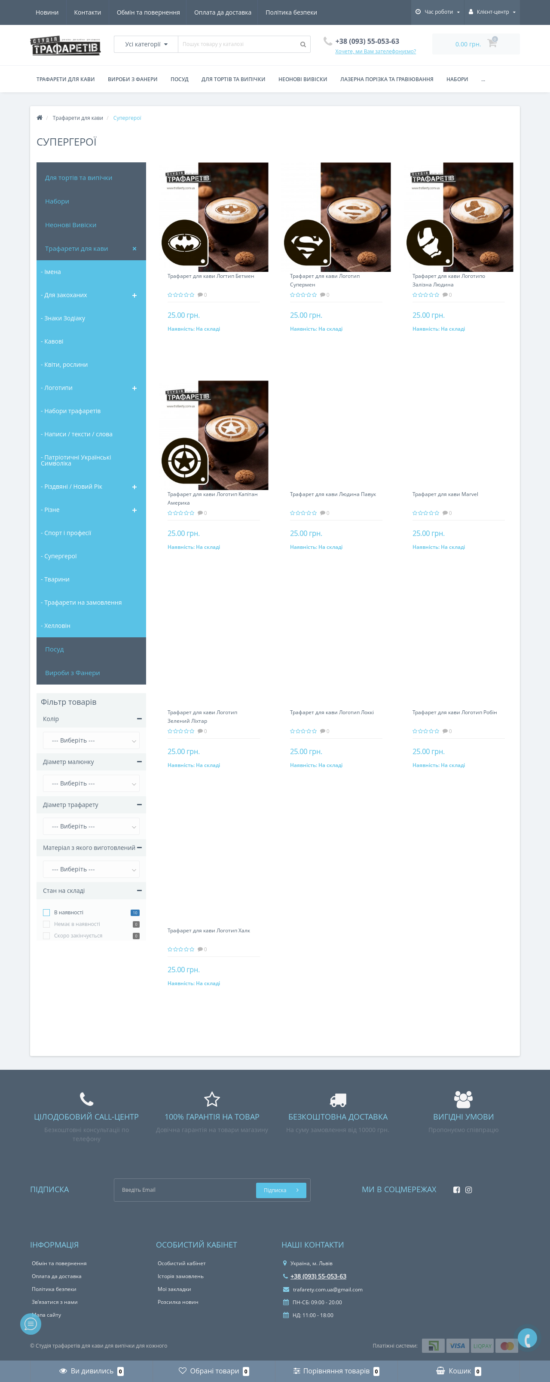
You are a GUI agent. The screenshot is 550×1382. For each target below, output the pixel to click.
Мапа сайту (46, 1314)
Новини (265, 12)
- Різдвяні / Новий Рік (71, 486)
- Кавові (52, 341)
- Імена (51, 272)
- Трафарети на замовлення (81, 602)
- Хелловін (55, 625)
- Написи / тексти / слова (77, 434)
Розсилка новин (178, 1302)
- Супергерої (59, 556)
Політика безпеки (213, 12)
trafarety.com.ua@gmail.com (323, 1289)
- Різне (50, 509)
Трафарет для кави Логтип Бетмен (211, 276)
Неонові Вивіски (70, 224)
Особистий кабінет (182, 1263)
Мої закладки (174, 1289)
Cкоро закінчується (78, 935)
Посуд (180, 79)
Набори (457, 79)
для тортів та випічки (234, 79)
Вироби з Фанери (72, 672)
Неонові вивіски (302, 79)
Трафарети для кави (66, 79)
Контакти (306, 12)
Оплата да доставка (142, 12)
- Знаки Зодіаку (63, 318)
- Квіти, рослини (64, 364)
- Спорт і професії (66, 533)
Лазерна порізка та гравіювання (387, 79)
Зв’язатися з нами (55, 1302)
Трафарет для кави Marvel (445, 494)
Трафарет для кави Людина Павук (333, 494)
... (483, 79)
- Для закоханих (64, 295)
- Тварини (55, 579)
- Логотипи (57, 388)
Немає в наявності (77, 924)
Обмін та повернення (67, 12)
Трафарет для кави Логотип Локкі (332, 712)
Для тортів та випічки (79, 177)
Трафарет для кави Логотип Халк (209, 930)
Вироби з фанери (133, 79)
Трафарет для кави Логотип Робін (454, 712)
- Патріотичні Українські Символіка (76, 460)
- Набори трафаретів (71, 411)
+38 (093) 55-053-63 (314, 1276)
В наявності (68, 912)
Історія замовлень (181, 1276)
